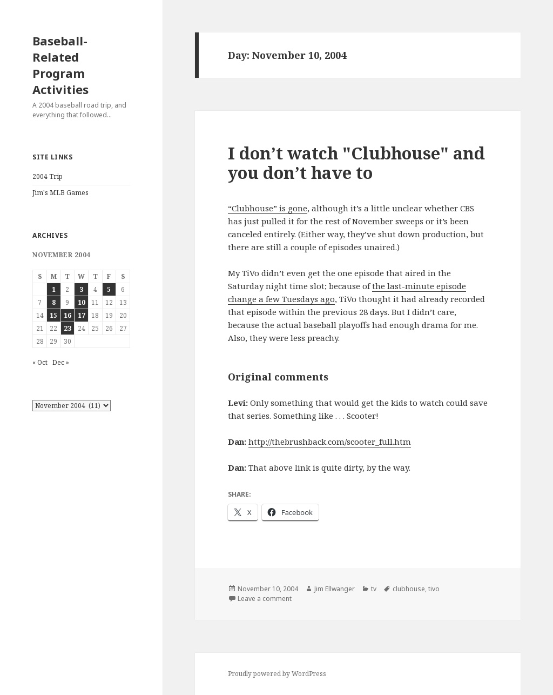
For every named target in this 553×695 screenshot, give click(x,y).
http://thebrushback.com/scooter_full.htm (329, 441)
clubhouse (409, 588)
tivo (434, 588)
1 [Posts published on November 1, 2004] (54, 289)
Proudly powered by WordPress (277, 673)
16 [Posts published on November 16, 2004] (67, 315)
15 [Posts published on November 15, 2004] (53, 315)
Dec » (60, 362)
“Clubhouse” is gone (267, 208)
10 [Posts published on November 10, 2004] (81, 302)
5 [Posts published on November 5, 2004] (109, 289)
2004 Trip (47, 176)
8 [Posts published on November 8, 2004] (54, 302)
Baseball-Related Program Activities (60, 64)
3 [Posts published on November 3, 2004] (81, 289)
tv (373, 588)
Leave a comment (265, 598)
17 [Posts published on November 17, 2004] (81, 315)
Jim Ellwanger (334, 588)
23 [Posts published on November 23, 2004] (67, 328)
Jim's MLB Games (60, 192)
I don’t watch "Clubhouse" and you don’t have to (356, 163)
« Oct (40, 362)
